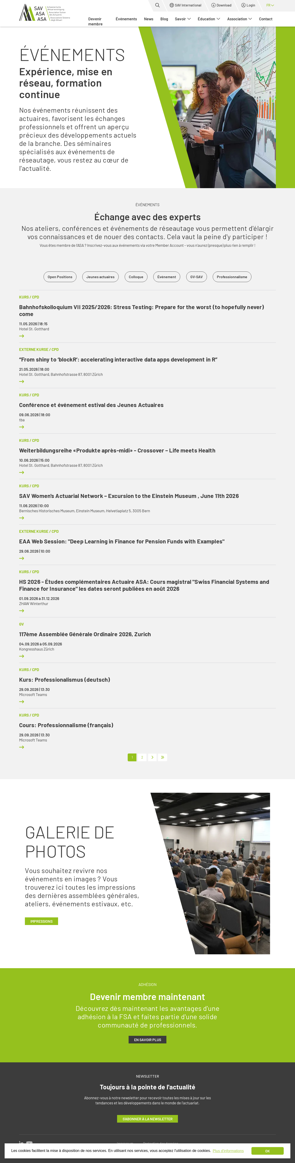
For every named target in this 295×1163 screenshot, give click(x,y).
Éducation (209, 18)
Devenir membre (95, 21)
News (148, 18)
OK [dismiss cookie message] (267, 1151)
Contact (265, 18)
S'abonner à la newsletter (148, 1119)
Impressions (41, 921)
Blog (164, 18)
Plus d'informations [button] (228, 1151)
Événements (126, 18)
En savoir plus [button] (147, 1039)
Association (239, 18)
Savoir (183, 18)
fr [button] (270, 5)
